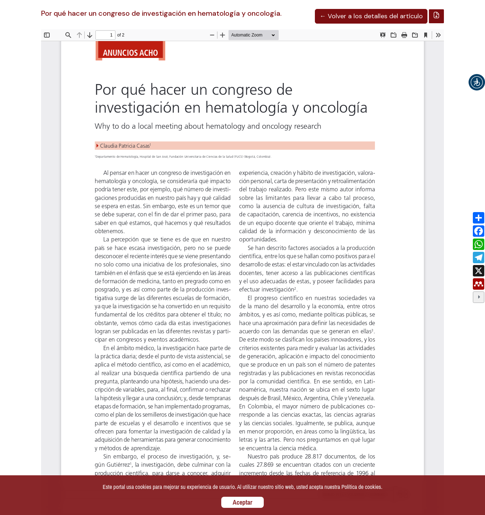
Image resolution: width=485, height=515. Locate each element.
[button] (477, 82)
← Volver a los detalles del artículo (371, 16)
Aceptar (242, 502)
